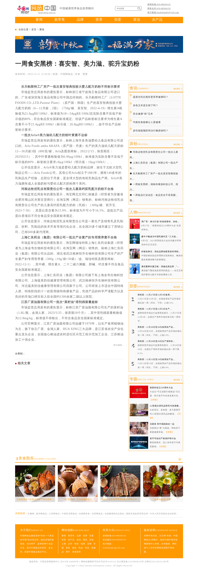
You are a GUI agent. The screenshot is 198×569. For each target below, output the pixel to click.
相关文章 (24, 363)
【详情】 (154, 400)
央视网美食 (84, 513)
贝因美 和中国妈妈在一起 (162, 424)
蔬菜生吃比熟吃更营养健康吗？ (150, 97)
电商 (83, 544)
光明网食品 (97, 513)
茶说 (136, 19)
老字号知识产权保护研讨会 (163, 438)
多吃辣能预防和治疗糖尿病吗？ (150, 130)
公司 (70, 544)
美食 (68, 548)
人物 (140, 212)
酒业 (74, 548)
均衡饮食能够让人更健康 (147, 122)
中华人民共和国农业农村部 (163, 513)
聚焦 (42, 29)
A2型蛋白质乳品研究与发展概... (165, 406)
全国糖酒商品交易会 (114, 513)
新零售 (59, 19)
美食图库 (37, 458)
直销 (89, 544)
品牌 (80, 19)
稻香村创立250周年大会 (161, 387)
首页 (33, 29)
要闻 (39, 19)
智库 (64, 540)
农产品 (157, 19)
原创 (139, 143)
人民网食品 (54, 513)
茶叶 (68, 552)
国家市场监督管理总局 (137, 513)
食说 (139, 88)
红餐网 (31, 513)
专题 (142, 379)
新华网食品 (41, 513)
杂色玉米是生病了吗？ (145, 105)
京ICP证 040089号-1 (70, 561)
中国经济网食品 (69, 513)
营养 (99, 19)
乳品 (81, 548)
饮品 (87, 548)
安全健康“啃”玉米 (143, 114)
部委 (117, 19)
